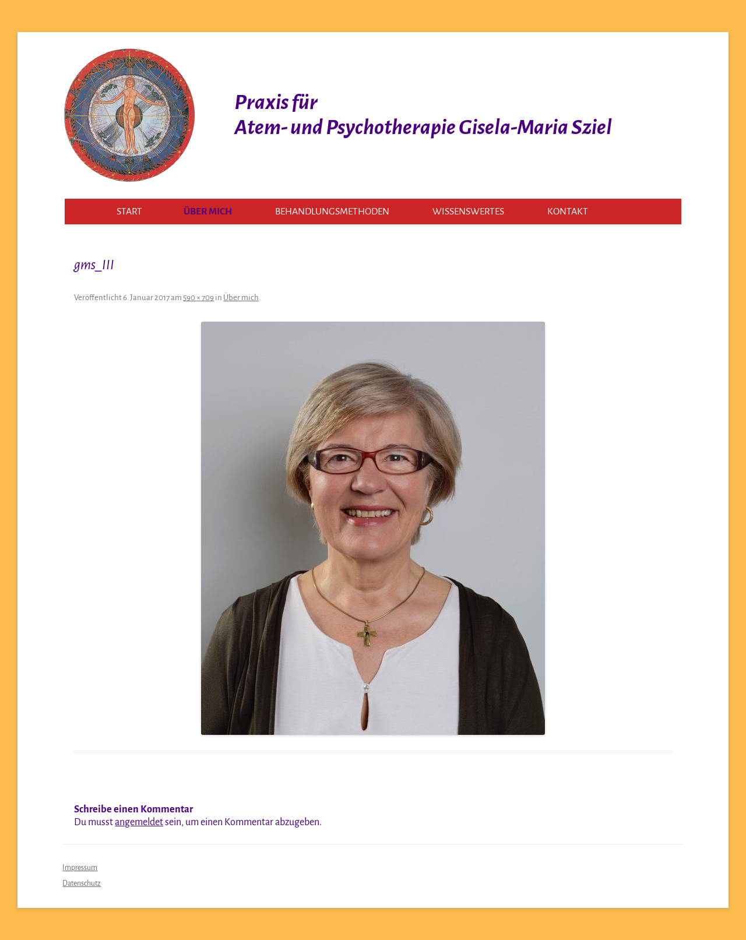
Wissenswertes (468, 211)
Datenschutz (81, 883)
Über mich (208, 211)
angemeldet (139, 822)
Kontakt (567, 211)
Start (129, 211)
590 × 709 (198, 297)
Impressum (79, 868)
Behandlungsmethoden (332, 211)
